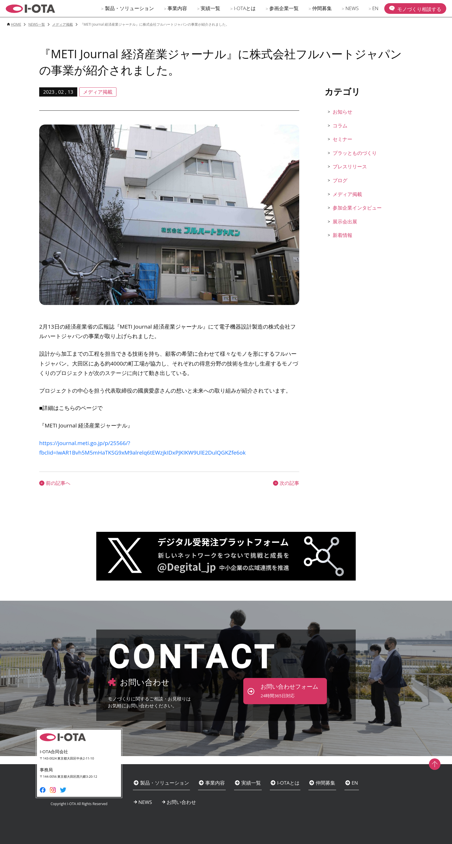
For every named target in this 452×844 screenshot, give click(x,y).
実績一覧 (210, 8)
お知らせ (342, 111)
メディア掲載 (347, 194)
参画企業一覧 (284, 8)
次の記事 (286, 483)
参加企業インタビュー (357, 207)
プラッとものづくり (355, 153)
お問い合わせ (181, 802)
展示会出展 (345, 221)
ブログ (340, 180)
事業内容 (177, 8)
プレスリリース (350, 166)
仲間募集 (322, 8)
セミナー (342, 139)
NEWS (352, 8)
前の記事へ (54, 483)
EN (375, 8)
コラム (340, 125)
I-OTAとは (245, 8)
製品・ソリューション (129, 8)
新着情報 (342, 235)
